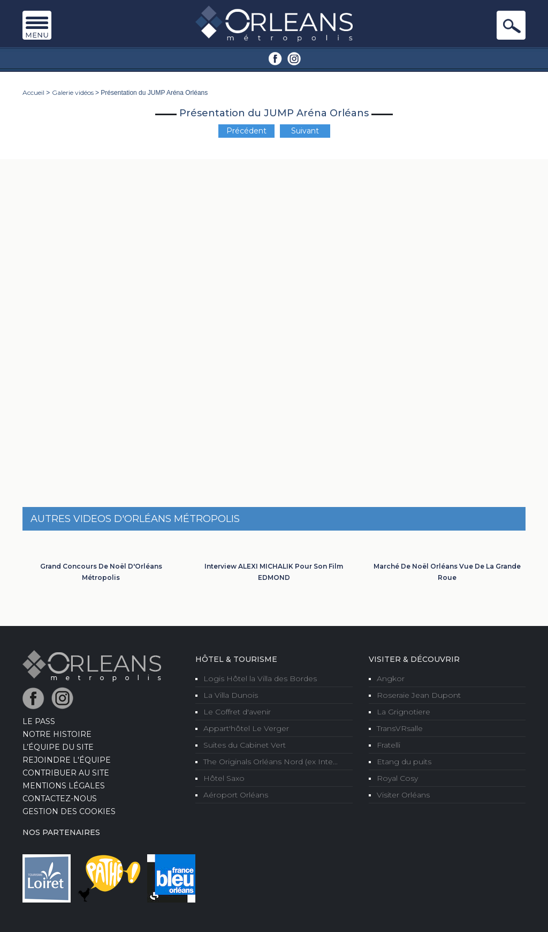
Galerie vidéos (73, 92)
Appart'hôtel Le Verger (246, 728)
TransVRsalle (400, 728)
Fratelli (388, 745)
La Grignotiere (403, 712)
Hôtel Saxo (224, 778)
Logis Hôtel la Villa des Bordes (260, 678)
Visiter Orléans (403, 795)
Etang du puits (404, 761)
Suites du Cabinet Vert (244, 745)
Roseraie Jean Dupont (419, 695)
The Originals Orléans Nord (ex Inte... (270, 761)
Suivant (305, 131)
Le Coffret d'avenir (237, 712)
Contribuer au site (65, 773)
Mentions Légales (63, 786)
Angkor (391, 678)
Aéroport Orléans (235, 795)
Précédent (246, 131)
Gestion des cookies (69, 811)
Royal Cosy (397, 778)
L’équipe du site (58, 747)
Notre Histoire (57, 734)
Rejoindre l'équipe (66, 760)
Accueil (33, 92)
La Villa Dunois (230, 695)
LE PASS (38, 721)
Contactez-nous (59, 798)
